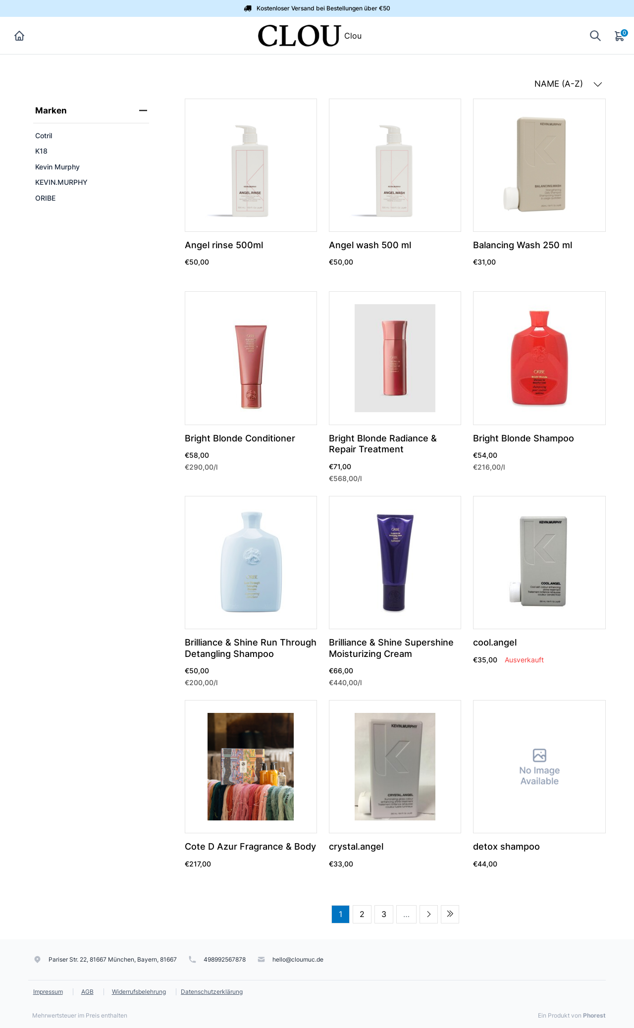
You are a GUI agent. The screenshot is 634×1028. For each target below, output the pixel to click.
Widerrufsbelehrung (139, 991)
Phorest (594, 1015)
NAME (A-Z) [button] (568, 84)
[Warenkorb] (620, 35)
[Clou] (299, 35)
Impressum (48, 991)
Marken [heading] (91, 110)
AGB (87, 991)
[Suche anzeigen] (595, 35)
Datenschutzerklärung (212, 991)
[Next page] (429, 914)
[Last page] (450, 914)
